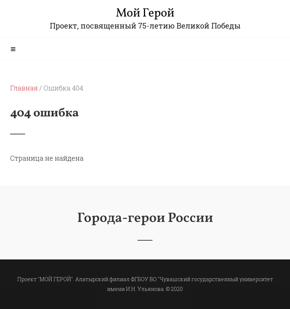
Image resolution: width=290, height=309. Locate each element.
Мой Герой (145, 14)
